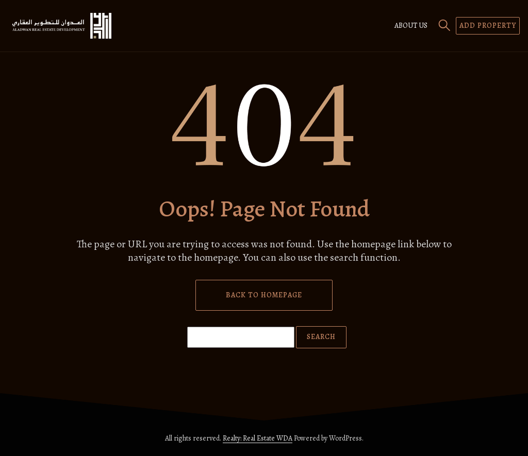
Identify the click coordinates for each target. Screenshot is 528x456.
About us (410, 25)
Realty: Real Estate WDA (257, 438)
